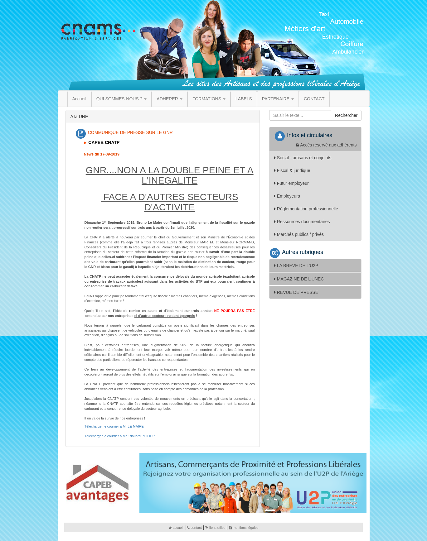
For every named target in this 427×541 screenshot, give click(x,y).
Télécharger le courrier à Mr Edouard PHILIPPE (121, 436)
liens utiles (215, 527)
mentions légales (244, 527)
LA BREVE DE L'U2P (296, 265)
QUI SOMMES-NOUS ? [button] (121, 98)
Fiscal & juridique (292, 170)
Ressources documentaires (302, 221)
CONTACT (314, 98)
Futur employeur (291, 183)
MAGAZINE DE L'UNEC (299, 278)
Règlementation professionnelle (306, 208)
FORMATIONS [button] (209, 98)
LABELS (243, 98)
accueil (176, 527)
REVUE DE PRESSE (296, 292)
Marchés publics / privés (299, 234)
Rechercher (346, 115)
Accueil (79, 98)
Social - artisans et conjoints (302, 157)
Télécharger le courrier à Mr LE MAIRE (114, 426)
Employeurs (287, 196)
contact (194, 527)
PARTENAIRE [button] (278, 98)
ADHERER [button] (169, 98)
